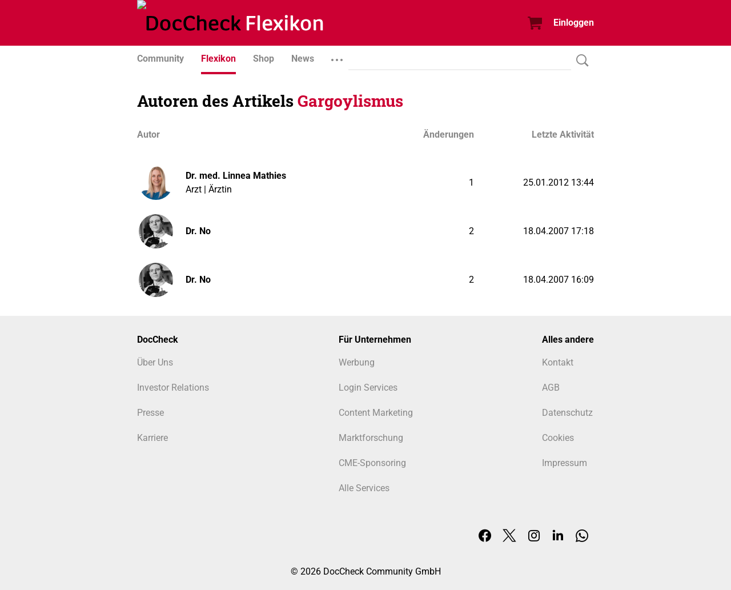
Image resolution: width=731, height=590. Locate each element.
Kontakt (557, 362)
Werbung (357, 362)
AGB (551, 387)
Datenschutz (567, 412)
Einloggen (573, 22)
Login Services (368, 387)
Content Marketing (376, 412)
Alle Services (364, 488)
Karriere (152, 437)
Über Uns (155, 362)
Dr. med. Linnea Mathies (236, 175)
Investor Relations (173, 387)
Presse (150, 412)
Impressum (564, 462)
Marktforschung (371, 437)
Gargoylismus (350, 100)
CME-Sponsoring (372, 462)
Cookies (558, 437)
